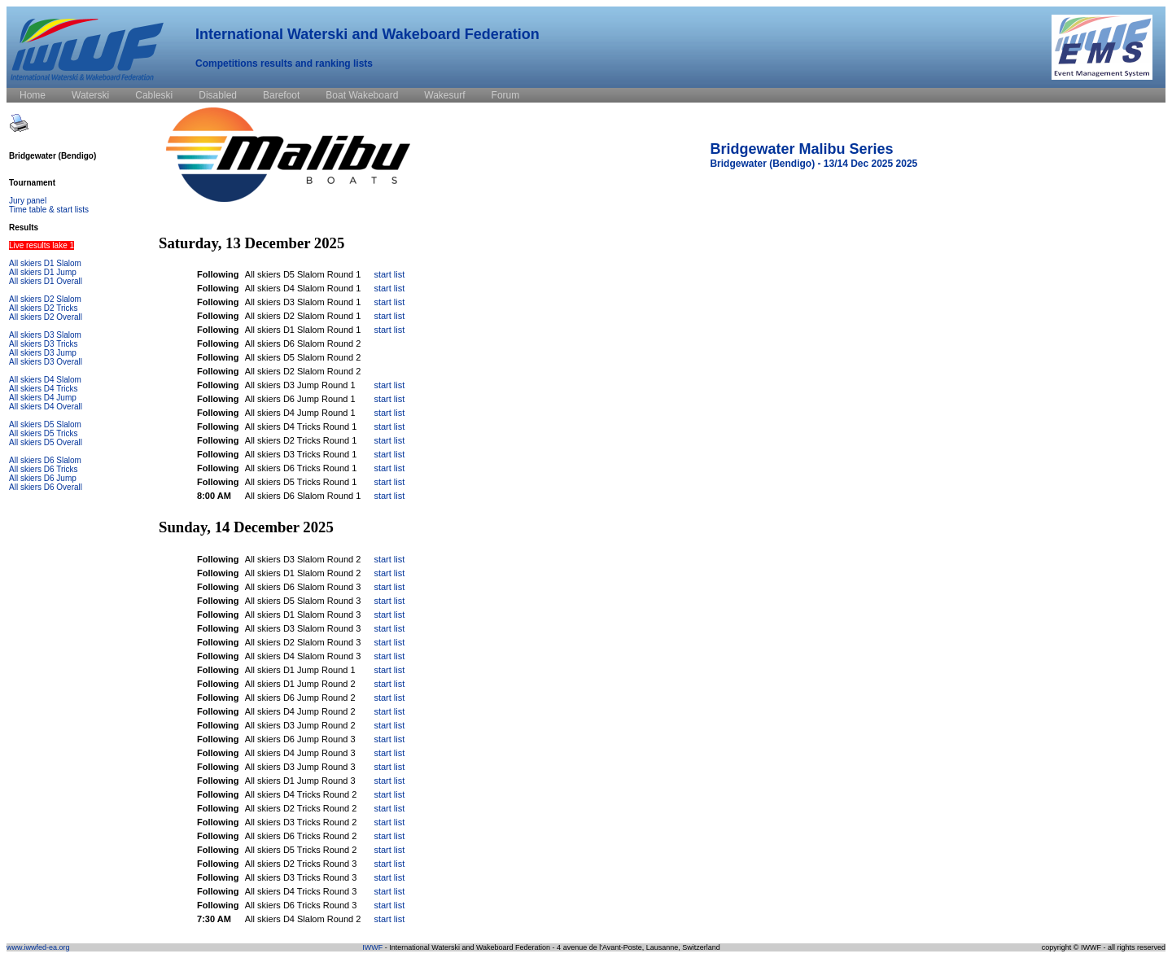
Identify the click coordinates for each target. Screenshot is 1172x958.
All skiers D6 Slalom (45, 460)
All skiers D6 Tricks (43, 469)
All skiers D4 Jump (43, 397)
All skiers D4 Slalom (45, 379)
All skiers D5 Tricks (43, 433)
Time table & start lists (49, 209)
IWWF (372, 947)
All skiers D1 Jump (43, 272)
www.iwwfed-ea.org (38, 947)
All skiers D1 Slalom (45, 263)
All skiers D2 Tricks (43, 308)
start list (389, 274)
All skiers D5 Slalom (45, 424)
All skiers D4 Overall (45, 406)
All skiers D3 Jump (43, 352)
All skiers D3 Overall (45, 361)
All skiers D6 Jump (43, 478)
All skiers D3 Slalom (45, 334)
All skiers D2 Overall (45, 317)
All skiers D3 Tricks (43, 343)
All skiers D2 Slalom (45, 299)
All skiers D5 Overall (45, 442)
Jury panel (27, 200)
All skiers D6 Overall (45, 487)
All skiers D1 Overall (45, 281)
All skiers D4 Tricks (43, 388)
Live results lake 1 (41, 245)
